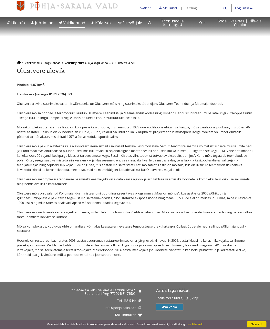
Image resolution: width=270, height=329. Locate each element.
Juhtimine (42, 22)
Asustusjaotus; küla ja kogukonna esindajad (88, 63)
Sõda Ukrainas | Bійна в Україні (240, 22)
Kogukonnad (52, 63)
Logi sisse (243, 8)
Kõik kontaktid (125, 315)
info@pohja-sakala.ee (120, 308)
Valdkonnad (72, 22)
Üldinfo (16, 22)
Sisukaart (170, 8)
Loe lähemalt (194, 324)
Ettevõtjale (130, 22)
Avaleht (145, 8)
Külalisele (101, 22)
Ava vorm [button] (169, 307)
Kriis (202, 22)
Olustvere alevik (125, 63)
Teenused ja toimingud (166, 22)
